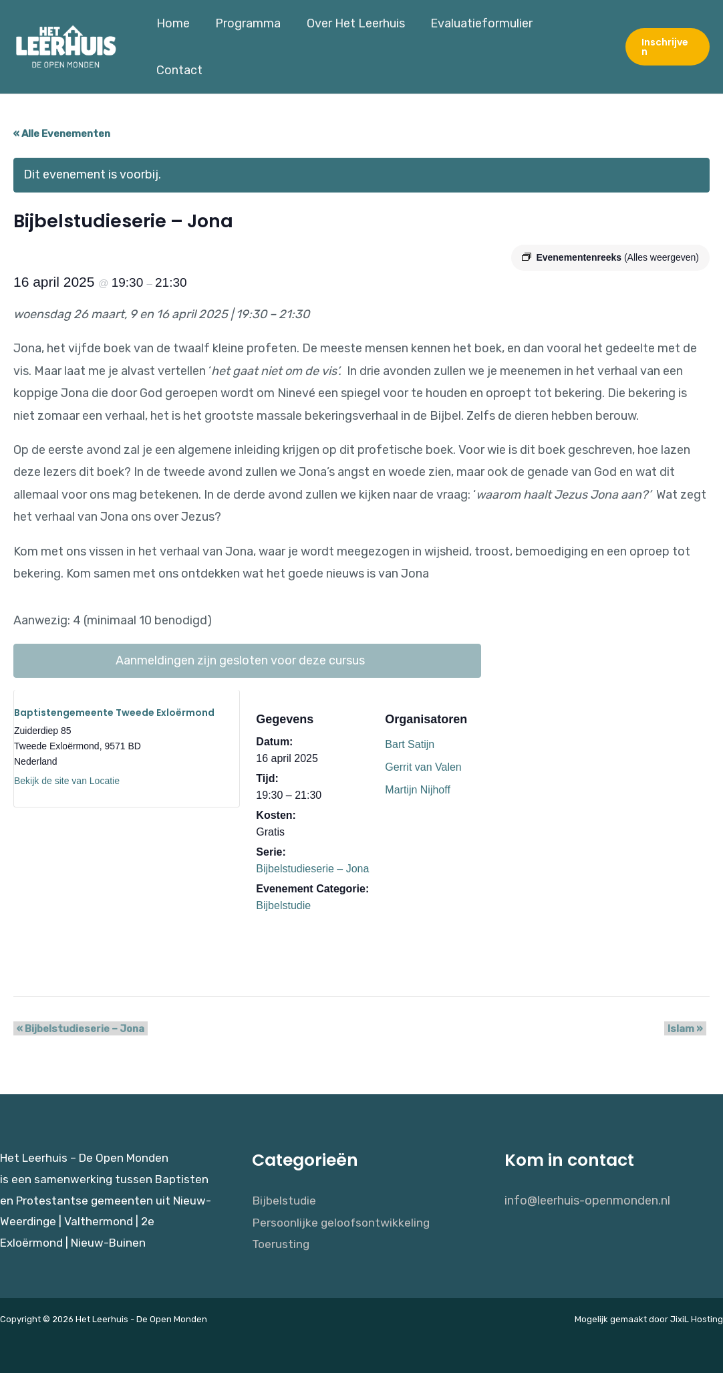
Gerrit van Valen (423, 761)
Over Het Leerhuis (354, 44)
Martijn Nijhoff (417, 784)
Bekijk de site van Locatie (67, 775)
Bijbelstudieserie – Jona (312, 863)
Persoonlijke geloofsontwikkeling (343, 1217)
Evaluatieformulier (478, 44)
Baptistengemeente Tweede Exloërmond (114, 707)
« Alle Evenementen (61, 128)
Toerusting (281, 1240)
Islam (688, 1024)
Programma (248, 44)
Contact (576, 44)
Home (174, 44)
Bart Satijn (409, 739)
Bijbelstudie (283, 900)
